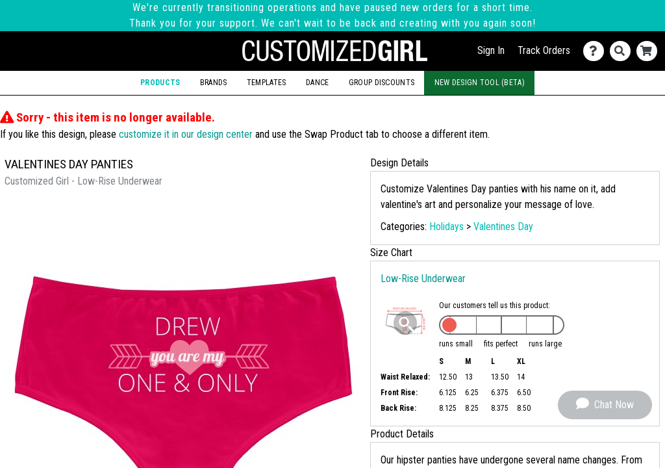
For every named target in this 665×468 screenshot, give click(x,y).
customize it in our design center (186, 134)
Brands (213, 82)
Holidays (446, 226)
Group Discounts (381, 82)
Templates (266, 82)
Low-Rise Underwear (423, 278)
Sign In (491, 50)
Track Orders (544, 50)
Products (160, 82)
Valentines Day (503, 226)
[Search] (623, 51)
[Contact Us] (596, 51)
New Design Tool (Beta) (479, 82)
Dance (317, 82)
